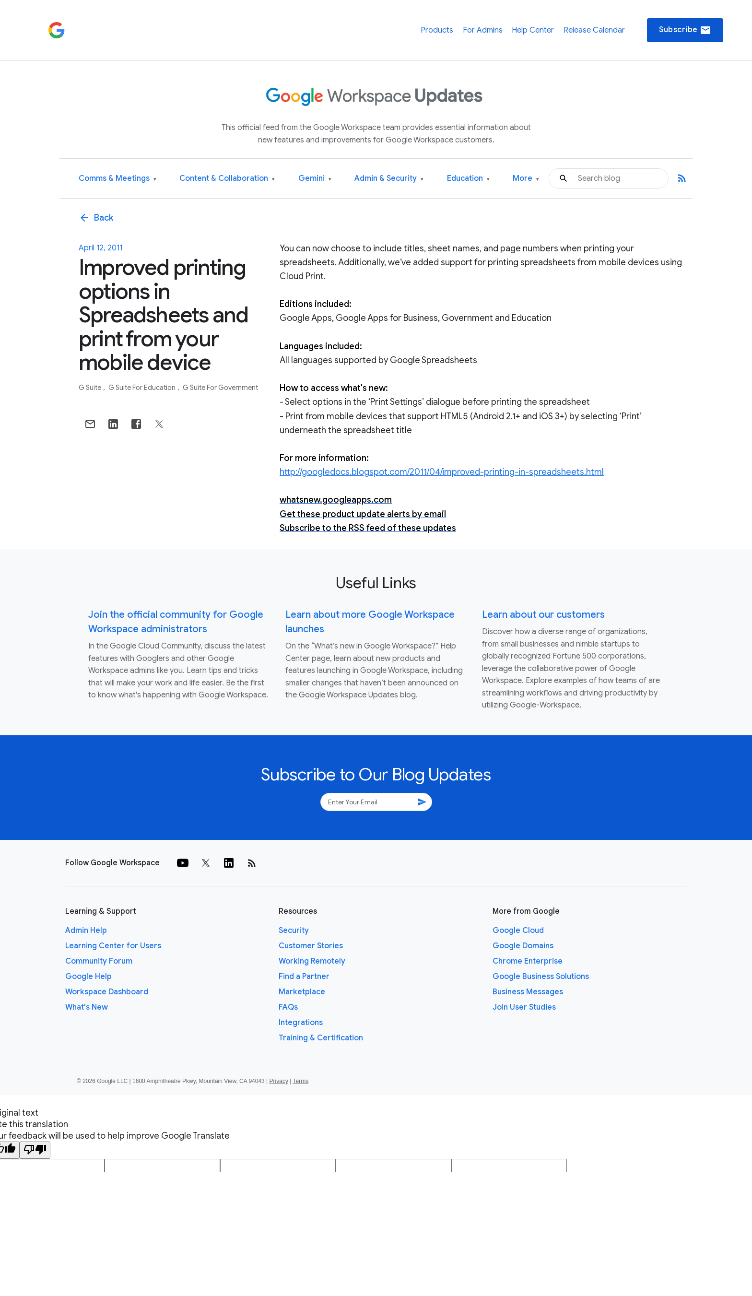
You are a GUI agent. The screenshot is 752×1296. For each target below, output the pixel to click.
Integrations (301, 1022)
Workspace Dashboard (106, 992)
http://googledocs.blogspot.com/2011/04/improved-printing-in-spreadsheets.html (442, 472)
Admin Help (86, 930)
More (526, 178)
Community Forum (98, 961)
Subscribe (685, 30)
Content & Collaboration (227, 178)
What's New (86, 1007)
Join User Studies (524, 1007)
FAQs (288, 1007)
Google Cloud (518, 930)
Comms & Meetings (117, 178)
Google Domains (523, 946)
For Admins (483, 30)
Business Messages (528, 992)
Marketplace (302, 992)
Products (437, 30)
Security (294, 930)
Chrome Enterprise (528, 961)
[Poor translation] (35, 1150)
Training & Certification (321, 1038)
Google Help (88, 976)
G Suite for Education (142, 387)
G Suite (91, 387)
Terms (300, 1081)
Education (468, 178)
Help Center (533, 30)
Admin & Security (388, 178)
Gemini (314, 178)
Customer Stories (311, 946)
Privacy (279, 1081)
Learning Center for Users (113, 946)
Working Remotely (312, 961)
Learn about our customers (543, 615)
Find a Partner (304, 976)
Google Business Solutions (541, 976)
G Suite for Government (220, 387)
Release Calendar (594, 30)
